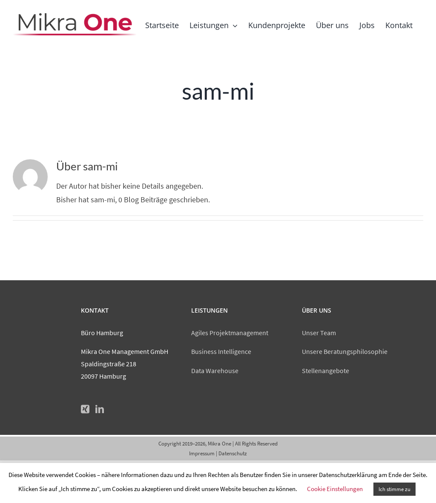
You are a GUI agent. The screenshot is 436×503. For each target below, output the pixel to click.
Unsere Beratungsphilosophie (344, 351)
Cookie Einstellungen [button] (335, 489)
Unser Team (319, 332)
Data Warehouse (214, 370)
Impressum (202, 453)
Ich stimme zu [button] (394, 489)
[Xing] (85, 409)
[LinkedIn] (99, 409)
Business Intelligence (221, 351)
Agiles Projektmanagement (229, 332)
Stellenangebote (325, 370)
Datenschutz (232, 453)
